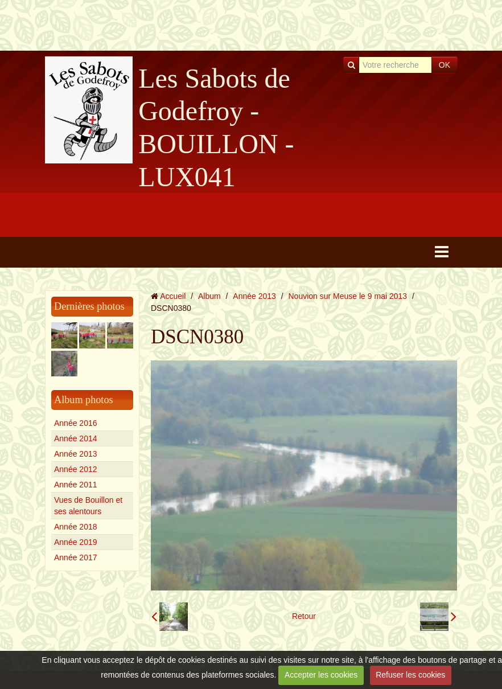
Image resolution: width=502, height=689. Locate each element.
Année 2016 (75, 423)
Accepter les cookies (321, 674)
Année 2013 (75, 453)
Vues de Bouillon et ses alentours (88, 505)
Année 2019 (75, 542)
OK (444, 64)
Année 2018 (75, 526)
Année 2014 (75, 438)
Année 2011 (75, 484)
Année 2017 (75, 557)
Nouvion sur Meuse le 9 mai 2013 (348, 296)
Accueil (173, 296)
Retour (304, 616)
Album (209, 296)
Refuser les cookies (410, 674)
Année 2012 (75, 469)
